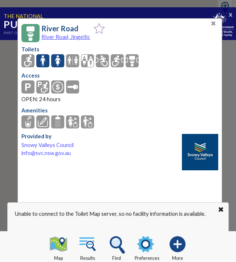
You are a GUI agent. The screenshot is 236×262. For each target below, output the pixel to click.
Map (58, 247)
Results (87, 247)
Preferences (147, 247)
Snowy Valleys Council (47, 145)
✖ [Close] (213, 23)
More (177, 247)
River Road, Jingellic (65, 36)
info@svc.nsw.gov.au (46, 153)
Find (116, 247)
